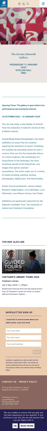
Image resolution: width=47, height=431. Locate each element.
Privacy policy (28, 381)
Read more (27, 425)
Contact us (9, 381)
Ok (15, 425)
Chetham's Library (4, 4)
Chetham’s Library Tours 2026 (20, 277)
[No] (44, 420)
